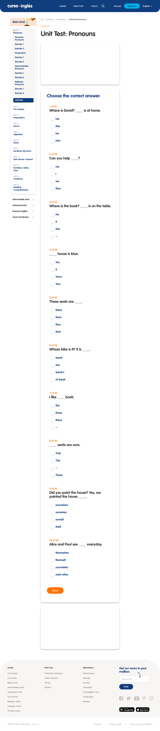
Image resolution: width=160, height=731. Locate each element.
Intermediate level (16, 687)
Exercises (61, 19)
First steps (12, 673)
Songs (47, 682)
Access (117, 6)
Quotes (86, 682)
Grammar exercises (54, 673)
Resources (88, 668)
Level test (12, 678)
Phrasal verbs (14, 711)
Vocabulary (88, 696)
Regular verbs (14, 701)
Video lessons (51, 678)
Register (132, 6)
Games (48, 687)
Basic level (13, 682)
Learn (10, 668)
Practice (49, 668)
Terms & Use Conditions (141, 724)
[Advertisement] (80, 63)
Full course (13, 696)
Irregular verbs (14, 706)
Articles (86, 701)
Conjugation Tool (91, 692)
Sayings (86, 678)
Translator (87, 687)
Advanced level (15, 692)
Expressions (88, 673)
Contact (97, 724)
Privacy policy (115, 724)
